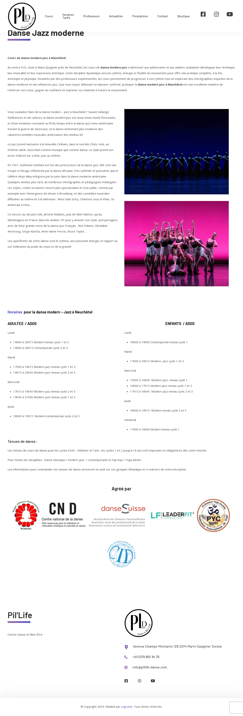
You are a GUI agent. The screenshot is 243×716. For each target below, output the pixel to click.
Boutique (184, 16)
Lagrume (127, 706)
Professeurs (91, 16)
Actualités (116, 16)
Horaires (15, 312)
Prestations (140, 16)
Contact (162, 16)
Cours (49, 16)
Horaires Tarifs (68, 16)
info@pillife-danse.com (150, 667)
